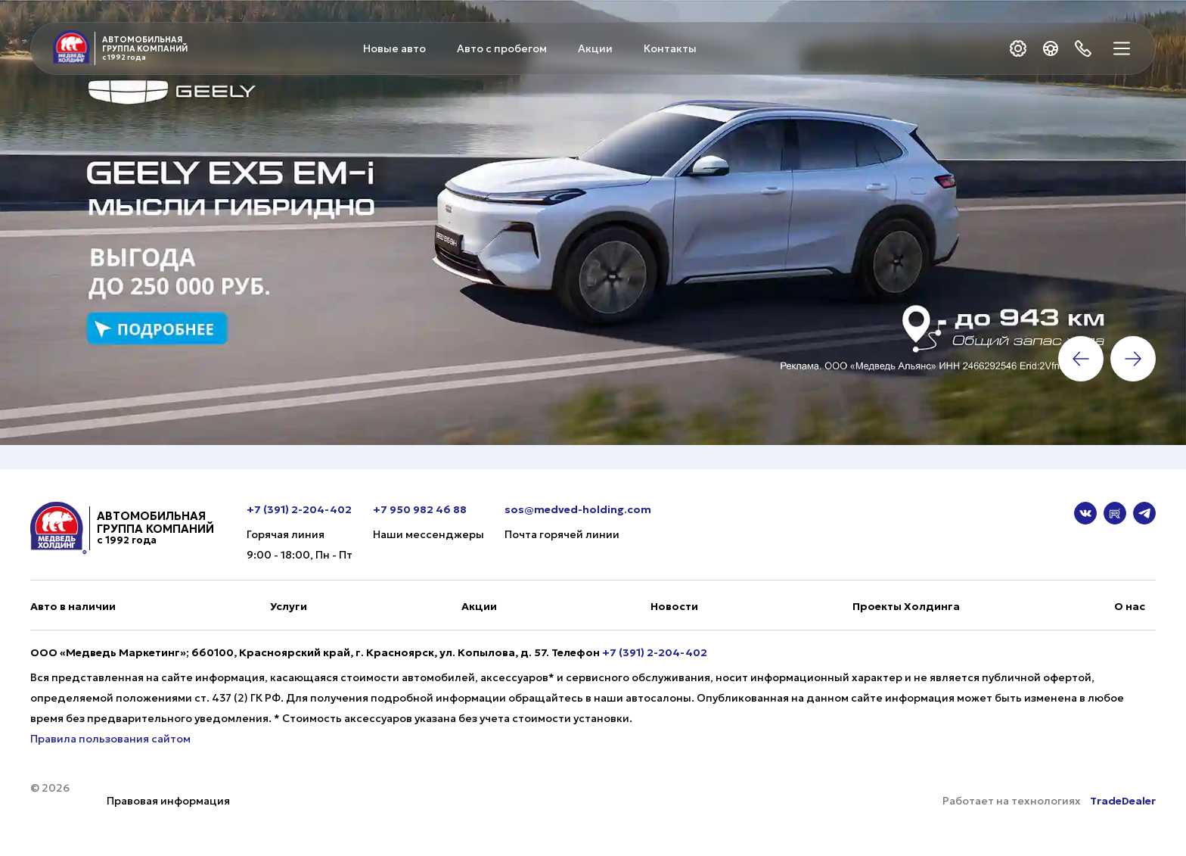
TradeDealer (1122, 801)
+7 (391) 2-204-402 (299, 509)
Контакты (670, 48)
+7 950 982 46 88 (420, 509)
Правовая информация (168, 801)
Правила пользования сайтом (110, 738)
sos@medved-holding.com (578, 509)
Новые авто (394, 48)
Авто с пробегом (502, 48)
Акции (595, 48)
